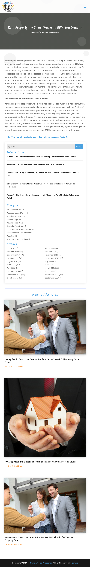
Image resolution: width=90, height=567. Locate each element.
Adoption (11, 236)
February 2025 (13, 271)
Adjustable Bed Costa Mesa (18, 232)
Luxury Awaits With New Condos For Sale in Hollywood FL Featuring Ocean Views (42, 361)
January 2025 (50, 271)
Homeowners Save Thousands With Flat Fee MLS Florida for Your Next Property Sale (40, 539)
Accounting (12, 219)
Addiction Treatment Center (19, 229)
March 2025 (50, 268)
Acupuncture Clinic (15, 223)
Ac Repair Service (14, 210)
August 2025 (12, 261)
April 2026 (11, 248)
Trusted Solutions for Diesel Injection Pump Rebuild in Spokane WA (36, 165)
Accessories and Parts (16, 213)
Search (79, 146)
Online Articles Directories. (41, 563)
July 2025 (49, 261)
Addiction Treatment (16, 226)
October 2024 (13, 278)
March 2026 (50, 248)
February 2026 (13, 251)
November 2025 (51, 255)
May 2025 (49, 265)
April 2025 (11, 268)
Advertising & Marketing (17, 239)
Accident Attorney (14, 216)
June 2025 (11, 265)
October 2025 (12, 258)
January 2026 (50, 251)
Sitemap (74, 563)
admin (36, 32)
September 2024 (52, 278)
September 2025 (52, 258)
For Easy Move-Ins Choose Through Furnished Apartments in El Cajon (40, 461)
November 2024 (51, 274)
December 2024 (14, 274)
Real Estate (54, 32)
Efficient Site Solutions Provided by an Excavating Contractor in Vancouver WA (41, 156)
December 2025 (13, 255)
